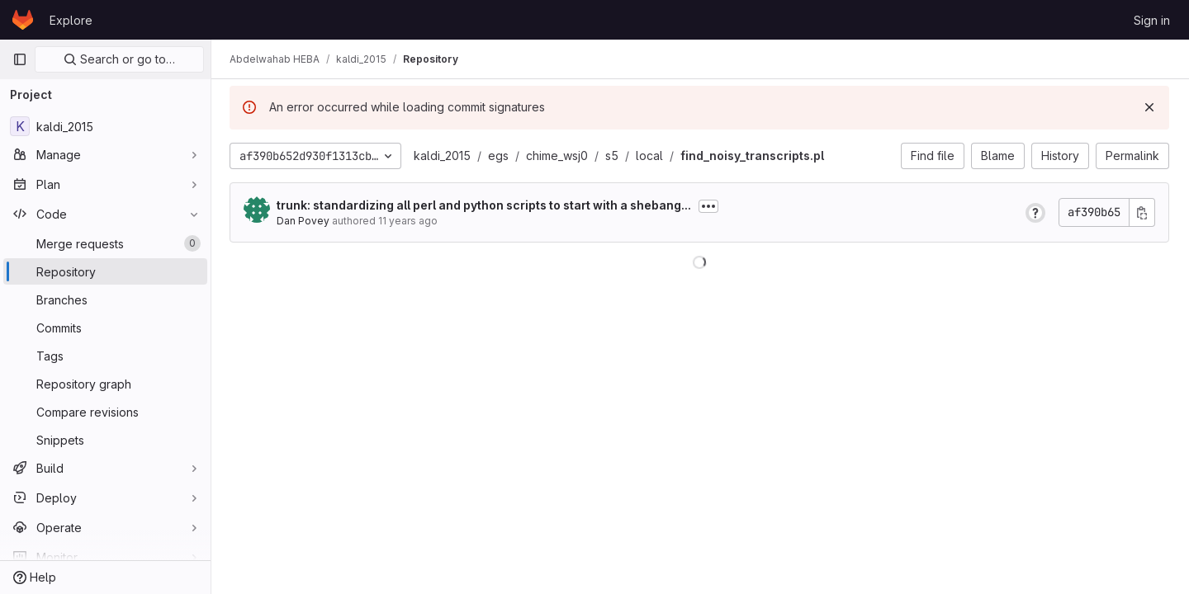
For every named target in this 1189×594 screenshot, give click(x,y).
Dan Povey (304, 220)
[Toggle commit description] (710, 206)
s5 (613, 155)
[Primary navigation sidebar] (20, 59)
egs (500, 155)
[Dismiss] (1149, 107)
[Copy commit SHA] (1142, 212)
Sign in (1152, 20)
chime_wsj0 (559, 155)
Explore (71, 20)
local (651, 155)
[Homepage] (22, 20)
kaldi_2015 (443, 155)
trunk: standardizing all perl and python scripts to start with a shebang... (485, 205)
